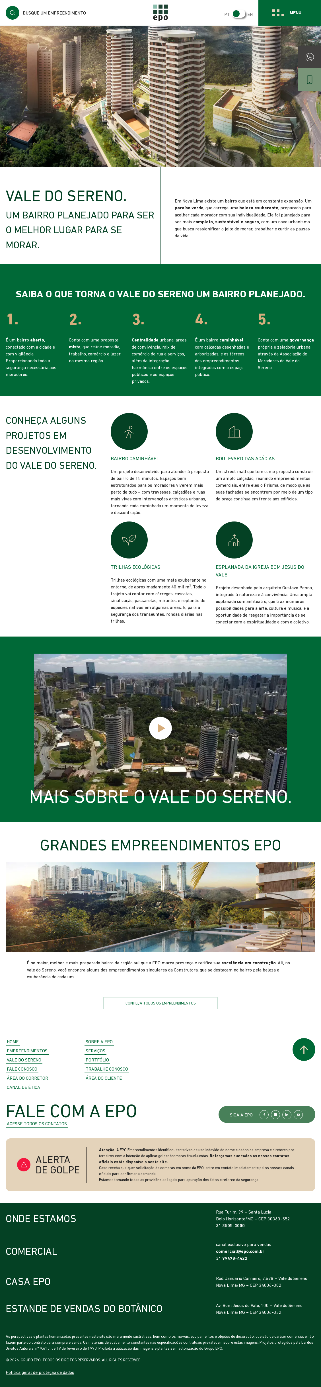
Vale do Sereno (24, 1059)
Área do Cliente (104, 1078)
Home (12, 1041)
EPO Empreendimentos (160, 12)
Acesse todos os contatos (37, 1123)
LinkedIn (286, 1114)
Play (160, 728)
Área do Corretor (27, 1078)
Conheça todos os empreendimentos (160, 1003)
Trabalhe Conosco (107, 1068)
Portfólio (97, 1059)
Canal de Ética (23, 1087)
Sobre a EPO (99, 1041)
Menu (295, 12)
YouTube (298, 1114)
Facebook (264, 1114)
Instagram (275, 1114)
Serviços (95, 1050)
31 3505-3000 (230, 1225)
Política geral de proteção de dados (40, 1372)
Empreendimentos (27, 1050)
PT (227, 14)
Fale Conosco (22, 1068)
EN (250, 14)
